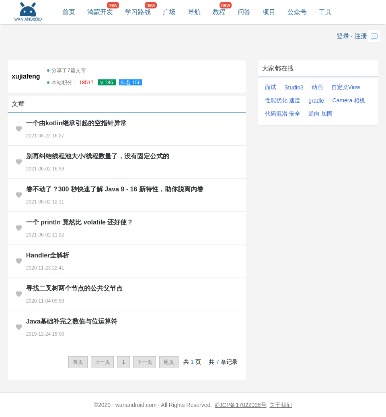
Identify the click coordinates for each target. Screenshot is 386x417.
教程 (219, 11)
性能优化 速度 (282, 100)
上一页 (102, 362)
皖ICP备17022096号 (241, 405)
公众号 (297, 11)
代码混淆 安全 (282, 113)
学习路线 (138, 11)
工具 (325, 11)
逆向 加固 (320, 113)
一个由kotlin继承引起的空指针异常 (76, 123)
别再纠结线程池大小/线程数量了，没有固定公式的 (97, 156)
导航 (194, 11)
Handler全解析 (48, 255)
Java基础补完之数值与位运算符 (72, 321)
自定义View (345, 87)
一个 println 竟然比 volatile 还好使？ (79, 222)
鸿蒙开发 (100, 11)
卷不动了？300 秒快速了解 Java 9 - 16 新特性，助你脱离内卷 (114, 189)
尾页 (169, 362)
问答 (244, 11)
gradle (316, 101)
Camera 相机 (349, 100)
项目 (269, 11)
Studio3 (293, 87)
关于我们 (280, 405)
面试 (270, 87)
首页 (68, 11)
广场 (169, 11)
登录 (343, 36)
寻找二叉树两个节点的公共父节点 (74, 288)
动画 (317, 87)
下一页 (144, 362)
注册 (360, 36)
